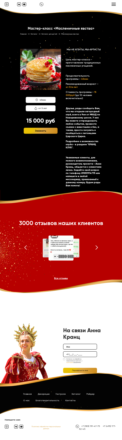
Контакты (70, 400)
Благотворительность (47, 400)
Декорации (44, 394)
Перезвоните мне (80, 370)
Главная (27, 394)
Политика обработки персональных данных (46, 427)
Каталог (76, 394)
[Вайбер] (7, 4)
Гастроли (61, 394)
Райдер (90, 394)
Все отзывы (61, 278)
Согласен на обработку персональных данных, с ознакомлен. (74, 360)
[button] (25, 248)
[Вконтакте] (19, 4)
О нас (26, 400)
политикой (69, 362)
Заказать (40, 130)
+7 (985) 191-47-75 (90, 426)
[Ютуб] (24, 4)
